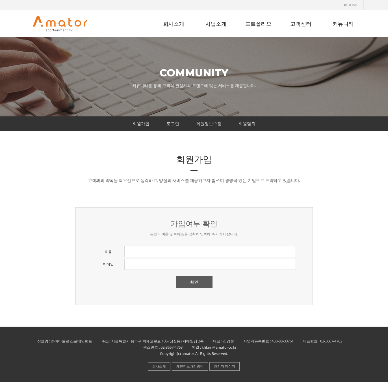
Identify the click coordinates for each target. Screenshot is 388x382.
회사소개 (173, 24)
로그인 (172, 123)
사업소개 (215, 24)
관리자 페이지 (224, 366)
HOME (351, 5)
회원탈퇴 (247, 123)
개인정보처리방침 (189, 366)
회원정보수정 (209, 123)
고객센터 (300, 24)
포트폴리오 (258, 24)
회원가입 (141, 123)
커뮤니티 (343, 24)
